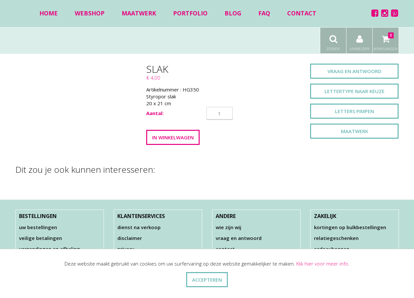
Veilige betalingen (40, 238)
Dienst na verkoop (139, 227)
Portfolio (190, 13)
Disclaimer (129, 238)
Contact (301, 13)
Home (48, 13)
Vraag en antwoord (354, 71)
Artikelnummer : (163, 89)
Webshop (90, 13)
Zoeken (333, 39)
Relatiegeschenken (336, 238)
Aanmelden (359, 39)
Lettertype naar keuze (354, 91)
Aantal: (155, 113)
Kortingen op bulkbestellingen (350, 227)
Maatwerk (139, 13)
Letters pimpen (354, 111)
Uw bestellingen (38, 227)
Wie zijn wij (228, 227)
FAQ (264, 13)
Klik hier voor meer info (322, 263)
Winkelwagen (386, 39)
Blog (233, 13)
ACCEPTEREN (207, 279)
